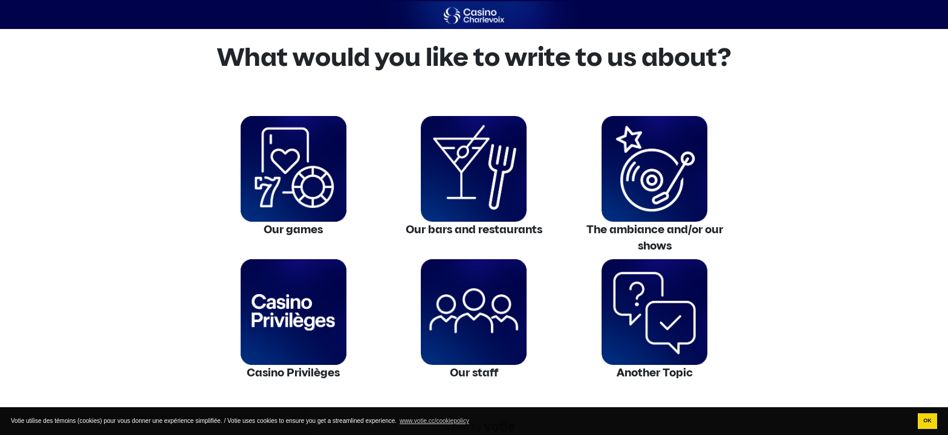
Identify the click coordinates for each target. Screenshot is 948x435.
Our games (293, 229)
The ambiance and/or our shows (654, 237)
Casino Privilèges (293, 372)
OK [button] (927, 420)
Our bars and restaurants (474, 229)
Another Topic (655, 372)
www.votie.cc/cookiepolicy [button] (434, 420)
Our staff (474, 372)
